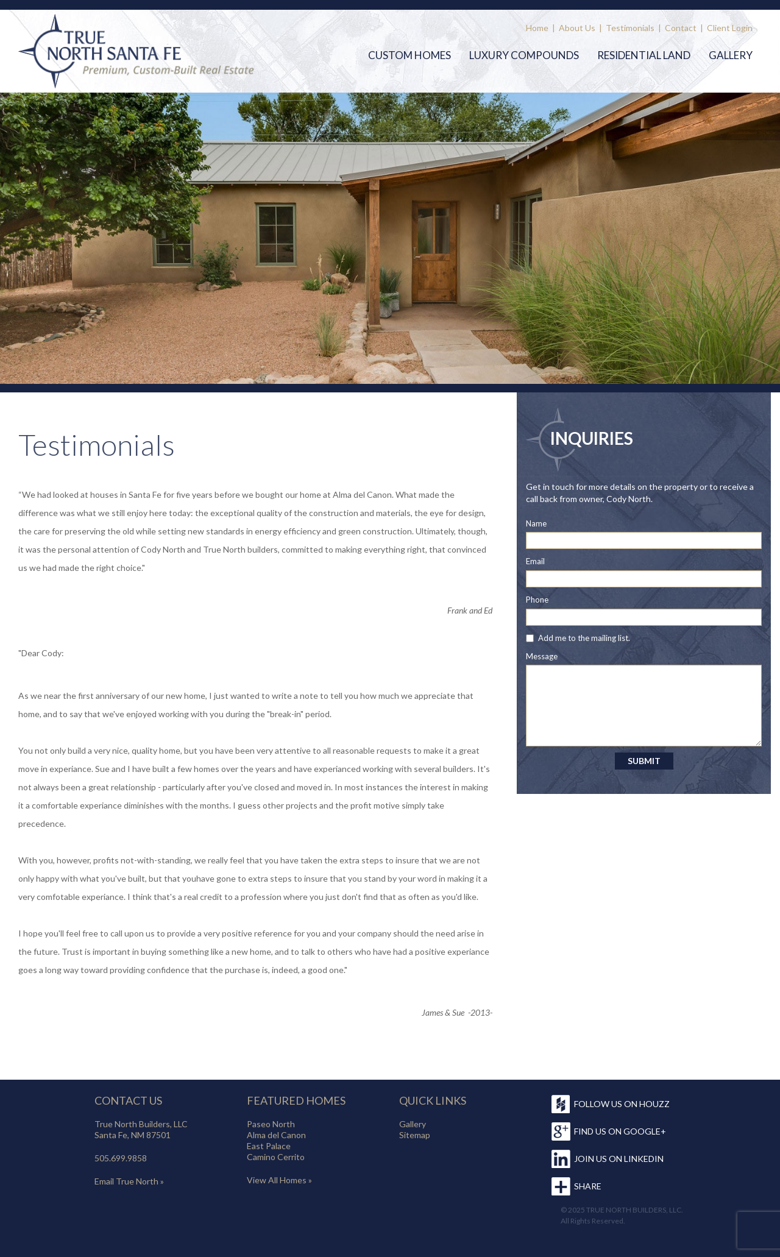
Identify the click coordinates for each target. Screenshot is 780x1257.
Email (535, 561)
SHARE (587, 1186)
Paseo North (271, 1124)
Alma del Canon (276, 1135)
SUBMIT (644, 761)
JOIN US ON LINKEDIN (619, 1158)
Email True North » (129, 1181)
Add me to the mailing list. (584, 638)
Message (542, 656)
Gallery (731, 55)
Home (537, 28)
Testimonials (630, 28)
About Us (577, 28)
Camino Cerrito (276, 1157)
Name (536, 523)
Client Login (730, 28)
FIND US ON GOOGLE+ (620, 1131)
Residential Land (643, 55)
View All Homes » (279, 1180)
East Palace (269, 1146)
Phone (537, 599)
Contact (681, 28)
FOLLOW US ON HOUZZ (622, 1104)
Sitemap (414, 1135)
